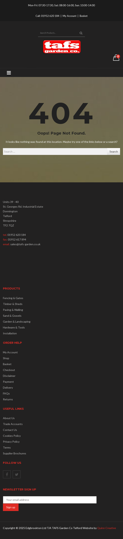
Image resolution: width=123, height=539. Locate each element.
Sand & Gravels (12, 315)
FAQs (6, 393)
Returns (8, 399)
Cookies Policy (12, 435)
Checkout (9, 370)
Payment (8, 381)
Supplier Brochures (14, 453)
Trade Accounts (13, 424)
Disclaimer (9, 375)
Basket (83, 15)
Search (114, 151)
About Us (9, 418)
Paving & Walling (13, 309)
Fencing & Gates (13, 298)
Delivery (8, 387)
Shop (6, 358)
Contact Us (10, 429)
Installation (10, 333)
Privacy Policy (11, 441)
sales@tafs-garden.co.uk (25, 244)
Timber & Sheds (12, 304)
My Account (69, 15)
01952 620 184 (50, 15)
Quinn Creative (106, 528)
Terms (7, 447)
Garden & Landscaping (16, 321)
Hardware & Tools (14, 327)
